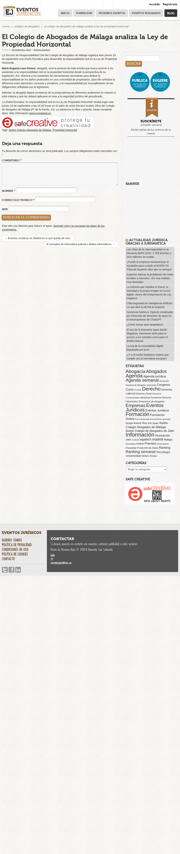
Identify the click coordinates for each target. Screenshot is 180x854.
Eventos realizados (146, 13)
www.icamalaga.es (40, 113)
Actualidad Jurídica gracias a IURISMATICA (147, 241)
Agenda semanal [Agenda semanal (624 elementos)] (142, 380)
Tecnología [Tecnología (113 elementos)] (163, 452)
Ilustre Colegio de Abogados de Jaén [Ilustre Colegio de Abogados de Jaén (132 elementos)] (150, 430)
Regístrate (170, 4)
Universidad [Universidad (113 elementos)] (133, 455)
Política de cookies (15, 554)
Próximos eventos (112, 13)
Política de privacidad (17, 545)
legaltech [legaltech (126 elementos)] (145, 439)
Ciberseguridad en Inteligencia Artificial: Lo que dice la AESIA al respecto (149, 305)
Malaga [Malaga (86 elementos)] (168, 439)
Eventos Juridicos (42, 50)
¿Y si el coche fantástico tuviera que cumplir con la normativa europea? (148, 356)
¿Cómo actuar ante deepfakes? (145, 324)
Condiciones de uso (15, 549)
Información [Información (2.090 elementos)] (140, 434)
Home (6, 26)
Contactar (62, 539)
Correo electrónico (18, 200)
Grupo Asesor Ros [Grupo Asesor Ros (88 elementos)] (136, 423)
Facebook (11, 570)
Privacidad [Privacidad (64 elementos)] (131, 448)
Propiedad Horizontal (64, 130)
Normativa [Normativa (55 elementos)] (131, 444)
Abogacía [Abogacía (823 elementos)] (135, 371)
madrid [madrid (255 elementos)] (157, 439)
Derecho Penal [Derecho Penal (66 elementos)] (144, 393)
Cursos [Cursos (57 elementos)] (137, 389)
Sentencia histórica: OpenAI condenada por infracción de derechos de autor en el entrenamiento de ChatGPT (150, 316)
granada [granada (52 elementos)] (166, 419)
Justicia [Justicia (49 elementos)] (135, 440)
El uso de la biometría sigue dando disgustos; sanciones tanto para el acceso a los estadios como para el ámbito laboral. (147, 335)
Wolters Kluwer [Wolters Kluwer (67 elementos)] (149, 456)
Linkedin (18, 570)
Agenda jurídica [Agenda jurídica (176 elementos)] (154, 376)
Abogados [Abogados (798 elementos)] (156, 371)
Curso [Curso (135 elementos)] (130, 389)
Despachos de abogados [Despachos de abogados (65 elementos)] (152, 401)
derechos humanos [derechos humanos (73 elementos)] (150, 397)
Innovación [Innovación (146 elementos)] (162, 435)
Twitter (5, 570)
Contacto (8, 559)
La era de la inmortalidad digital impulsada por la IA (145, 347)
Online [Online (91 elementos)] (140, 443)
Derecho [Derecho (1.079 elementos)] (151, 389)
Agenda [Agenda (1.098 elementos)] (134, 376)
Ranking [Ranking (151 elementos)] (164, 447)
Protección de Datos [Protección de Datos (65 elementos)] (147, 448)
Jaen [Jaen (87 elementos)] (128, 439)
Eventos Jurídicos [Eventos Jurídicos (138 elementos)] (157, 410)
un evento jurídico (140, 83)
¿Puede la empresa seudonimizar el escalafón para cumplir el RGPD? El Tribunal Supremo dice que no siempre (149, 265)
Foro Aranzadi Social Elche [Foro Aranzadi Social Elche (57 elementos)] (148, 419)
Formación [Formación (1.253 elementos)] (137, 414)
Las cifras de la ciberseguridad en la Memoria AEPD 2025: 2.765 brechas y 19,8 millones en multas (149, 253)
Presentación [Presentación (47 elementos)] (163, 444)
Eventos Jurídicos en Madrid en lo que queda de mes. (38, 238)
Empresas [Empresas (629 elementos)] (136, 405)
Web (5, 209)
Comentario (12, 160)
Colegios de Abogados (27, 26)
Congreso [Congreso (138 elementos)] (163, 384)
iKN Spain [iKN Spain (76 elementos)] (153, 423)
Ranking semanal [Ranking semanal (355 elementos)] (141, 451)
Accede (154, 4)
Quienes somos (12, 540)
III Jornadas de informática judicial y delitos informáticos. (80, 244)
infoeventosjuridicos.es (112, 559)
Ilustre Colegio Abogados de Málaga (30, 130)
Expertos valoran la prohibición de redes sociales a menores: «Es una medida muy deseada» (150, 278)
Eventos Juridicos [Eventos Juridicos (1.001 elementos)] (145, 407)
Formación (84, 13)
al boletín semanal (151, 116)
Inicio (65, 13)
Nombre (8, 190)
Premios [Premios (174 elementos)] (150, 443)
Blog (170, 13)
